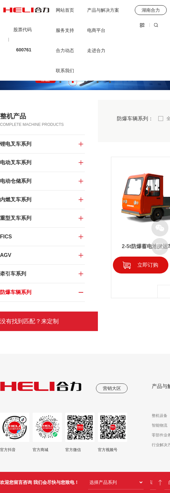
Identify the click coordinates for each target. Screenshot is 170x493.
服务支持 (65, 30)
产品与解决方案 (103, 10)
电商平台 (96, 30)
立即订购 (147, 265)
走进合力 (96, 50)
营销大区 (112, 388)
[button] (60, 82)
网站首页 (65, 10)
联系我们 (65, 70)
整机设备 (159, 415)
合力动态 (65, 50)
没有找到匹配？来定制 (29, 321)
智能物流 (159, 425)
